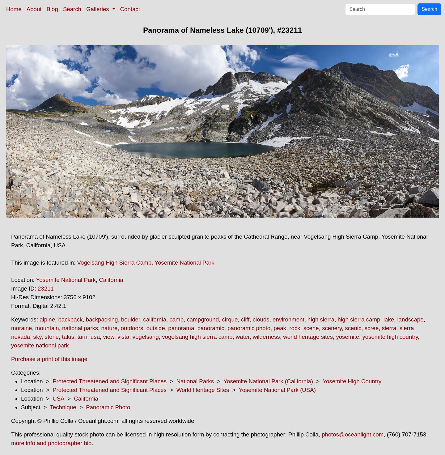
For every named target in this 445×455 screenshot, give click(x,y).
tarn (82, 337)
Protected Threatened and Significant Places (110, 381)
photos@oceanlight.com (353, 434)
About (34, 9)
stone (52, 337)
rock (294, 328)
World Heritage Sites (202, 390)
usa (95, 337)
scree (372, 328)
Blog (52, 9)
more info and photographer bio (51, 443)
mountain (47, 328)
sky (37, 337)
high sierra (320, 319)
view (108, 337)
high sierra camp (359, 319)
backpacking (102, 319)
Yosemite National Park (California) (268, 381)
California (111, 280)
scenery (332, 328)
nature (109, 328)
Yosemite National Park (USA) (277, 390)
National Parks (195, 381)
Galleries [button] (98, 9)
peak (279, 328)
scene (311, 328)
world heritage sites (308, 337)
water (243, 337)
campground (203, 319)
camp (176, 319)
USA (58, 398)
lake (389, 319)
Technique (63, 407)
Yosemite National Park (66, 280)
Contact (130, 9)
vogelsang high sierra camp (197, 337)
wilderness (266, 337)
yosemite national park (40, 345)
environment (288, 319)
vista (123, 337)
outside (155, 328)
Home (14, 9)
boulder (130, 319)
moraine (21, 328)
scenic (353, 328)
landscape (410, 319)
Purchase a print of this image (49, 359)
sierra (389, 328)
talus (68, 337)
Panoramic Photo (108, 407)
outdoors (132, 328)
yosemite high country (390, 337)
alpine (47, 319)
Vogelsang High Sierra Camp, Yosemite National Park (145, 262)
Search (72, 9)
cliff (245, 319)
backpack (70, 319)
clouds (261, 319)
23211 (46, 288)
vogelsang (146, 337)
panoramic (210, 328)
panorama (181, 328)
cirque (230, 319)
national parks (80, 328)
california (154, 319)
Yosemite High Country (352, 381)
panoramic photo (248, 328)
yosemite (347, 337)
